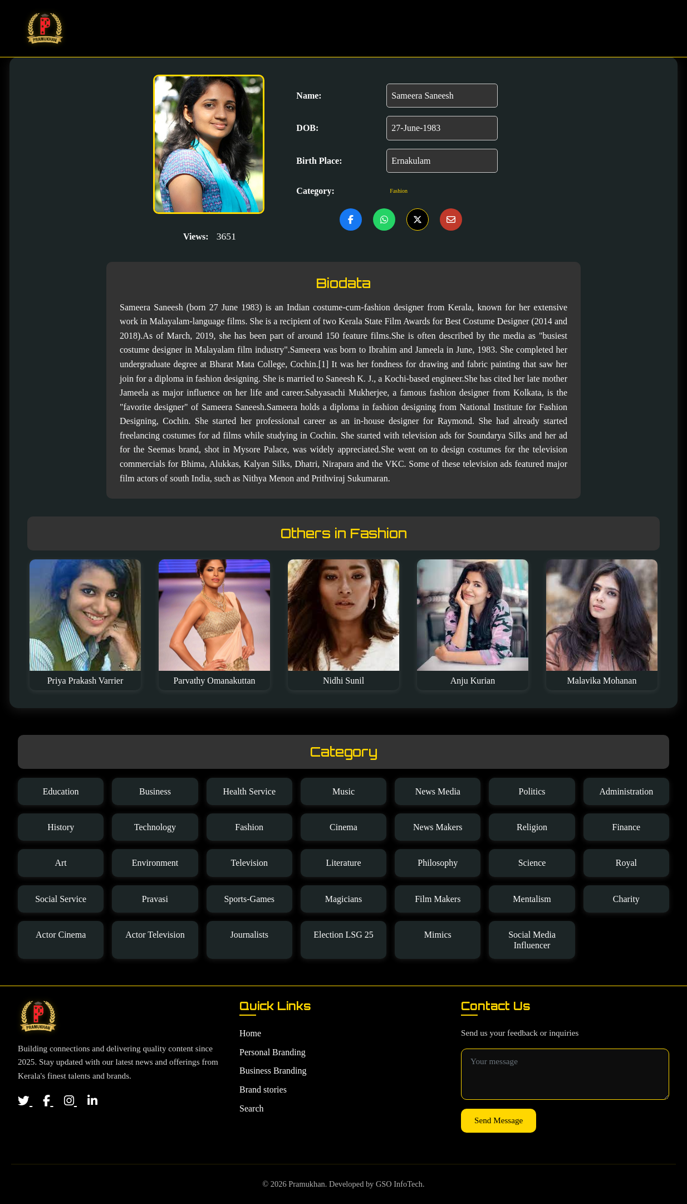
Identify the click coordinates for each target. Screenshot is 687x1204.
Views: (196, 236)
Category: (315, 191)
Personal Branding (272, 1052)
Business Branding (272, 1070)
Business (484, 28)
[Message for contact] (565, 1074)
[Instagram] (70, 1100)
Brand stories (263, 1089)
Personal (420, 28)
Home (367, 28)
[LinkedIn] (92, 1100)
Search (633, 28)
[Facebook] (48, 1100)
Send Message (498, 1120)
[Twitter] (25, 1100)
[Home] (38, 1016)
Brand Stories (561, 28)
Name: (308, 95)
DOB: (307, 128)
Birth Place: (319, 160)
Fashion (399, 191)
